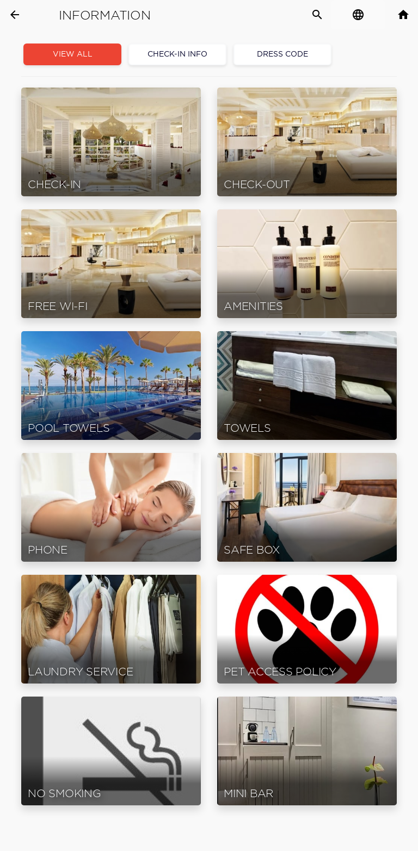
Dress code (282, 54)
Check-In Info (177, 54)
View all (73, 54)
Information (104, 15)
